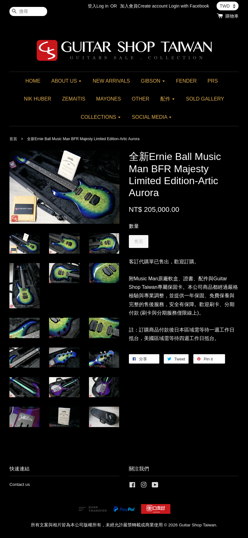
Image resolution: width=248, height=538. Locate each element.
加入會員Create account (144, 5)
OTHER (140, 99)
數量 (134, 226)
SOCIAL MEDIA (152, 117)
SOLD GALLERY (205, 99)
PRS (212, 81)
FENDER (186, 81)
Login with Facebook (189, 5)
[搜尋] (28, 11)
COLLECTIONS (101, 117)
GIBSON (153, 81)
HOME (33, 81)
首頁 (13, 139)
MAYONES (108, 99)
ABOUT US (66, 81)
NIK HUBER (37, 99)
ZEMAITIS (73, 99)
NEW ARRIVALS (111, 81)
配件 (167, 99)
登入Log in (98, 5)
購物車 (232, 16)
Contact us (19, 484)
